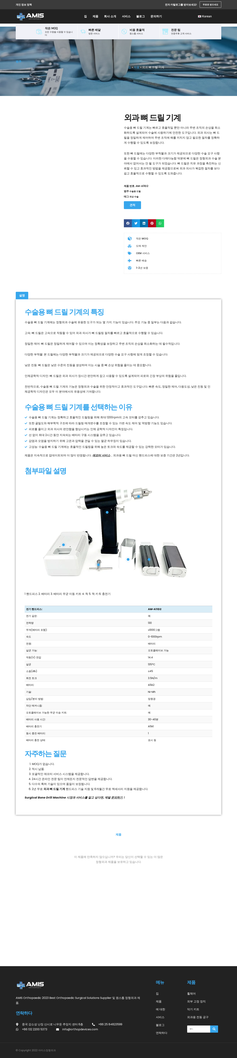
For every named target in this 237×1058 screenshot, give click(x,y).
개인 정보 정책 (24, 4)
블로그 (140, 16)
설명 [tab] (22, 295)
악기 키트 (193, 1009)
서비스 (126, 16)
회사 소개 (110, 16)
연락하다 (161, 1033)
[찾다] (214, 1029)
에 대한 (160, 1009)
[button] (128, 223)
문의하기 (156, 16)
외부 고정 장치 (196, 1001)
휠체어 (191, 994)
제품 (95, 16)
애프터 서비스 (101, 455)
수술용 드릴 (135, 191)
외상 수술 (134, 196)
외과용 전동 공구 (198, 1017)
